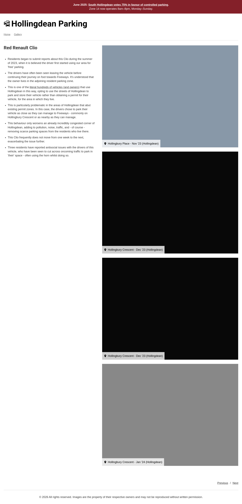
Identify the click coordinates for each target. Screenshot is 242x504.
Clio (33, 47)
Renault (20, 47)
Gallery (18, 34)
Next (235, 483)
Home (7, 34)
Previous (222, 483)
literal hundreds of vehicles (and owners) (54, 87)
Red (8, 47)
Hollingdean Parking (45, 24)
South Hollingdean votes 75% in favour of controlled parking (128, 4)
